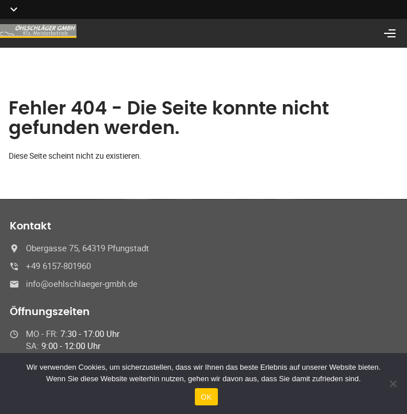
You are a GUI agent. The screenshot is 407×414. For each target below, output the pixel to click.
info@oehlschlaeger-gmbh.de (81, 283)
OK (206, 397)
